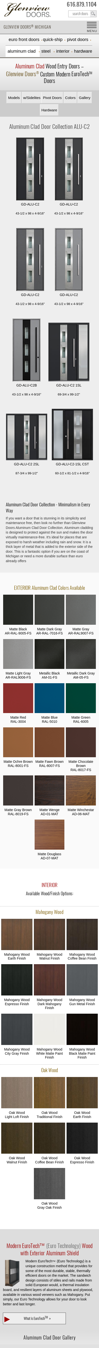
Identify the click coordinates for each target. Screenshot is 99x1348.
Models (14, 98)
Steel (46, 51)
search (82, 13)
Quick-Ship (52, 39)
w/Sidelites (32, 98)
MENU (92, 31)
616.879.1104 (82, 5)
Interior (62, 51)
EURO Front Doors (24, 39)
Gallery (85, 98)
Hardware (83, 51)
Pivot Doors (77, 39)
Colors (70, 98)
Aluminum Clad (22, 51)
